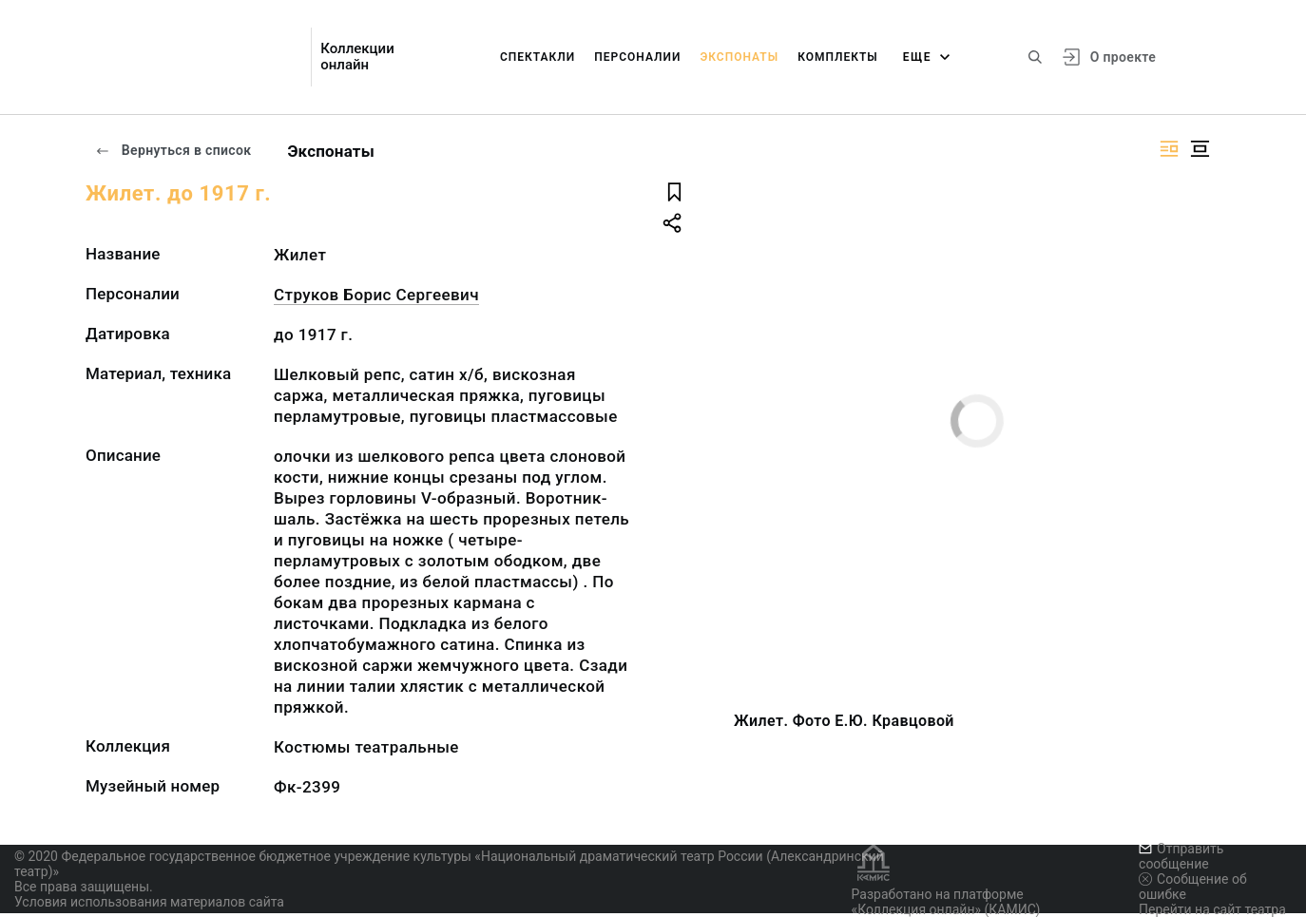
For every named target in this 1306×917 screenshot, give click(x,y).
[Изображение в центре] (1199, 148)
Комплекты (837, 57)
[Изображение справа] (1169, 148)
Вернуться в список (173, 150)
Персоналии (637, 57)
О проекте (1123, 57)
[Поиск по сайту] (1035, 57)
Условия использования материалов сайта (149, 901)
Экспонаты (739, 57)
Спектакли (537, 57)
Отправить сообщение (1181, 856)
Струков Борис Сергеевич (376, 294)
